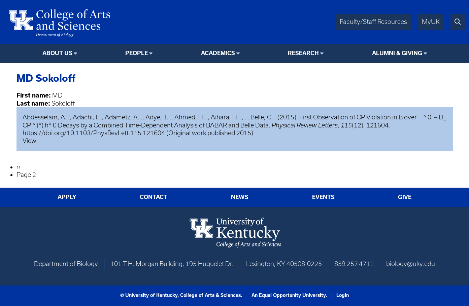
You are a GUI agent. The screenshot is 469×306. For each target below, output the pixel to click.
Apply (67, 197)
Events (323, 197)
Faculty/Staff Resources (373, 21)
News (239, 197)
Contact (153, 197)
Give (404, 197)
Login (342, 295)
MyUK (431, 21)
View (29, 140)
